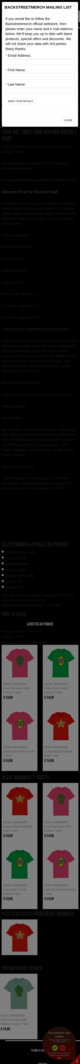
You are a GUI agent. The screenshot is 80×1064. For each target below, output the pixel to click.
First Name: (15, 70)
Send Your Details (20, 101)
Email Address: (18, 55)
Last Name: (15, 84)
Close (68, 120)
